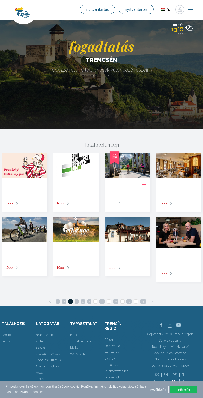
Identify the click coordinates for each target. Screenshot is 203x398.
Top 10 (6, 335)
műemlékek (44, 335)
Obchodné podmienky (170, 359)
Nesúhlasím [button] (158, 389)
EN (166, 375)
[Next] (152, 301)
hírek (73, 335)
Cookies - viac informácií (170, 353)
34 (102, 301)
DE (175, 375)
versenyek (77, 354)
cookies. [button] (38, 391)
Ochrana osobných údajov (170, 365)
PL (183, 375)
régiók (6, 341)
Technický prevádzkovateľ (170, 347)
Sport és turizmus (48, 360)
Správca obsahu (170, 340)
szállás (41, 347)
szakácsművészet (48, 354)
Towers (41, 379)
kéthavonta (112, 346)
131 (143, 301)
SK (157, 375)
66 (116, 301)
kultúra (40, 341)
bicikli (74, 347)
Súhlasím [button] (183, 389)
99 (129, 301)
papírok (110, 358)
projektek (111, 365)
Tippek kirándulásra (83, 341)
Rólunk (109, 340)
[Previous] (50, 301)
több (9, 203)
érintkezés (112, 352)
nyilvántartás (97, 9)
